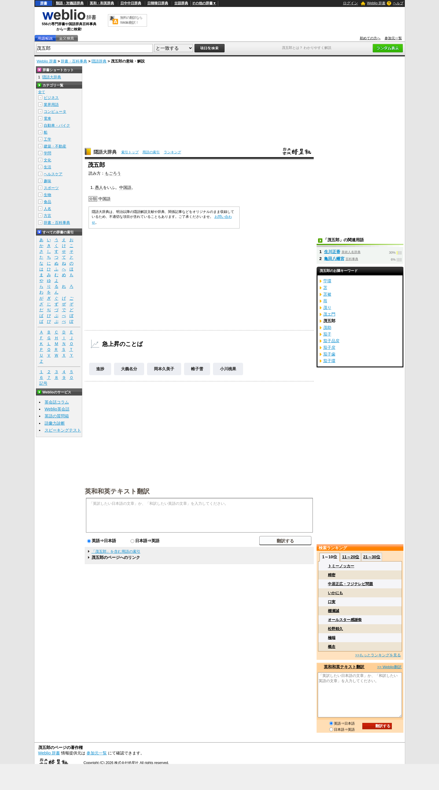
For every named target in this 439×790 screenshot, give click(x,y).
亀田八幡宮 (334, 258)
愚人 (99, 187)
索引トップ (130, 152)
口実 (331, 602)
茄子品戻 (331, 340)
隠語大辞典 (105, 152)
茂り (327, 307)
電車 (47, 118)
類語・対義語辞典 (70, 3)
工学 (47, 139)
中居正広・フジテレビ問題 (350, 584)
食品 (47, 202)
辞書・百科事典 (74, 61)
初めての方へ (370, 38)
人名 (47, 209)
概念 (331, 646)
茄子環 (329, 360)
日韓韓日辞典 (157, 3)
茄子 (327, 334)
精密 (331, 575)
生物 (47, 195)
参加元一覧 (393, 38)
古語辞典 (181, 3)
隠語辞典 (98, 61)
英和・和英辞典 (102, 3)
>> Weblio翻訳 (389, 667)
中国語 (125, 187)
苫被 (327, 294)
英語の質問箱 (57, 416)
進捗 (100, 369)
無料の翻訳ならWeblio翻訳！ (131, 20)
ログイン (350, 3)
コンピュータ (55, 111)
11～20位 (350, 557)
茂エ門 (329, 314)
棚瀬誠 (333, 611)
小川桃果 (228, 369)
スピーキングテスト (63, 430)
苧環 (327, 281)
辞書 (43, 3)
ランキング (172, 152)
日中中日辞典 (130, 3)
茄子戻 (329, 347)
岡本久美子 (164, 369)
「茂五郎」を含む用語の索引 (115, 551)
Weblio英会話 (57, 409)
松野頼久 (335, 629)
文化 (47, 160)
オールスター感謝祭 (345, 620)
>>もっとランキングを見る (378, 655)
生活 (47, 167)
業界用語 (51, 104)
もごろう (113, 173)
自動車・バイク (57, 125)
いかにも (335, 593)
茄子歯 (329, 354)
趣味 (47, 181)
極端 (331, 638)
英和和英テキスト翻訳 (117, 491)
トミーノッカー (341, 566)
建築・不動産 (55, 146)
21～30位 (371, 557)
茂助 (327, 327)
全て (41, 92)
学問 (47, 153)
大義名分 (129, 369)
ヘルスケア (53, 174)
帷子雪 (197, 369)
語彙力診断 (55, 423)
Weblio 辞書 (376, 3)
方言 (47, 215)
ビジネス (51, 97)
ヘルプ (398, 3)
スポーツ (51, 188)
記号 (43, 383)
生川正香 (332, 251)
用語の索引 (151, 152)
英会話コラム (57, 402)
